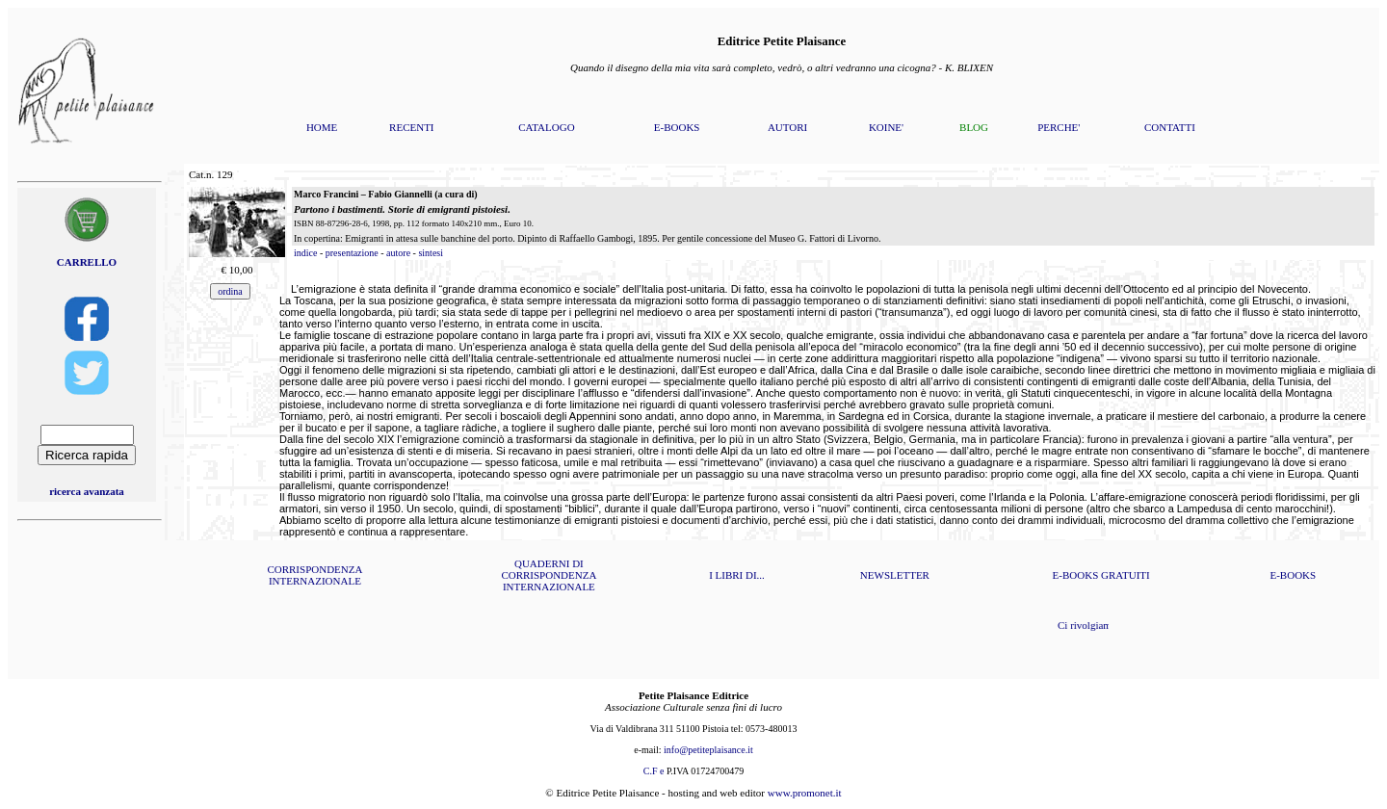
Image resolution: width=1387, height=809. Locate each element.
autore (398, 253)
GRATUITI (1125, 575)
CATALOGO (546, 127)
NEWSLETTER (894, 575)
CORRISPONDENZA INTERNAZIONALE (314, 575)
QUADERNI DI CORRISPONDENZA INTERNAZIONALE (548, 575)
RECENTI (411, 127)
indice (305, 253)
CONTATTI (1169, 127)
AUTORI (787, 127)
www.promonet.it (805, 792)
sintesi (430, 253)
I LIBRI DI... (737, 575)
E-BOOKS (677, 127)
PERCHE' (1058, 127)
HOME (321, 127)
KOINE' (886, 127)
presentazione (352, 253)
